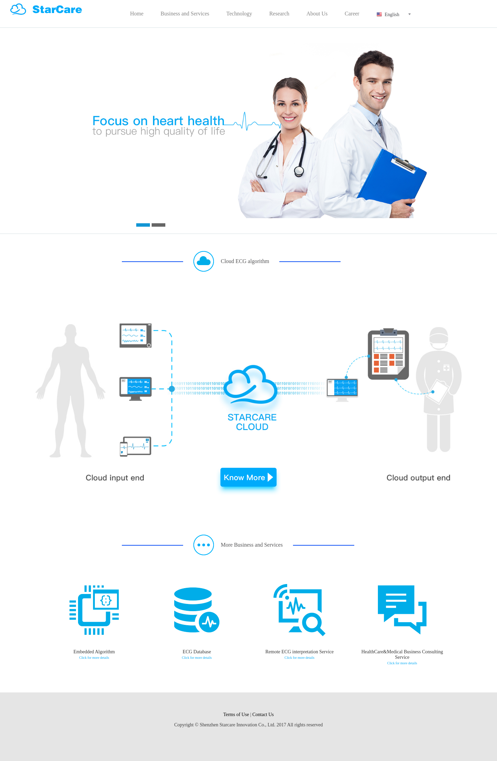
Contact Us (263, 714)
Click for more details (94, 657)
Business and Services (185, 13)
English (398, 14)
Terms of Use (236, 714)
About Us (317, 13)
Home (136, 13)
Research (279, 13)
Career (352, 13)
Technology (239, 13)
